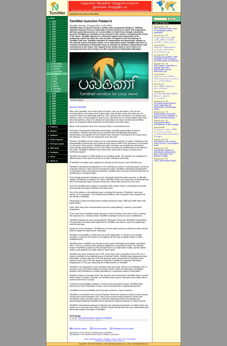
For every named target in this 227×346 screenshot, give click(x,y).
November (57, 66)
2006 (54, 101)
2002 (54, 111)
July (55, 76)
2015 (54, 49)
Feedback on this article (123, 329)
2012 (54, 56)
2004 (54, 106)
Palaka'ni (54, 135)
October (56, 69)
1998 (54, 121)
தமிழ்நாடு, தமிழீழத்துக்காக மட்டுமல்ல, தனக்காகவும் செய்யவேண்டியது (165, 49)
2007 (54, 99)
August (56, 74)
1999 (54, 118)
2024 (54, 27)
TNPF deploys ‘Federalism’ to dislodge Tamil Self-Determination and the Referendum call (165, 68)
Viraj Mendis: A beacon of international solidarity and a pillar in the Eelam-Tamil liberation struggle (165, 153)
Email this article (80, 329)
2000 (54, 116)
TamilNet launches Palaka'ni (90, 320)
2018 (54, 41)
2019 (54, 39)
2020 (54, 36)
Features (54, 127)
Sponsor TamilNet (77, 107)
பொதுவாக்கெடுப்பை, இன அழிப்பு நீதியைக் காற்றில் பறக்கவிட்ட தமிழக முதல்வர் (165, 39)
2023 (54, 29)
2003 (54, 109)
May (55, 81)
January (56, 91)
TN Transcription (57, 144)
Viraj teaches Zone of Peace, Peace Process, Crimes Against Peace (166, 143)
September (58, 71)
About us (54, 161)
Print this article (100, 329)
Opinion (53, 131)
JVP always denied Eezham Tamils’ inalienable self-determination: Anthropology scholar (165, 106)
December (57, 64)
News (52, 18)
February (57, 89)
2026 (54, 22)
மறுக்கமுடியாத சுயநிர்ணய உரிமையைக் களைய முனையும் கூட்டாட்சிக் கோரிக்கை (166, 78)
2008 (54, 96)
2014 (54, 51)
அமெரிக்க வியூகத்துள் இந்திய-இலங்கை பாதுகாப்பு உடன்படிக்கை (166, 95)
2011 (54, 59)
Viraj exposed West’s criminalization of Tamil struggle (166, 124)
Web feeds (54, 148)
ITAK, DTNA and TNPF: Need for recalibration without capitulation (165, 31)
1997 (54, 123)
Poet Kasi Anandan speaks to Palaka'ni (95, 318)
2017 (54, 44)
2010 (54, 61)
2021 (54, 34)
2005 (54, 104)
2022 (54, 31)
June (55, 79)
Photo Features (56, 140)
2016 (54, 46)
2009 (54, 94)
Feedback (54, 152)
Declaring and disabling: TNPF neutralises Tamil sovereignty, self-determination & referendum (166, 59)
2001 (54, 114)
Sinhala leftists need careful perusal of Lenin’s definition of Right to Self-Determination (165, 116)
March (56, 86)
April (55, 84)
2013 (54, 54)
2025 (54, 24)
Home (52, 157)
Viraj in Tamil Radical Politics (165, 161)
